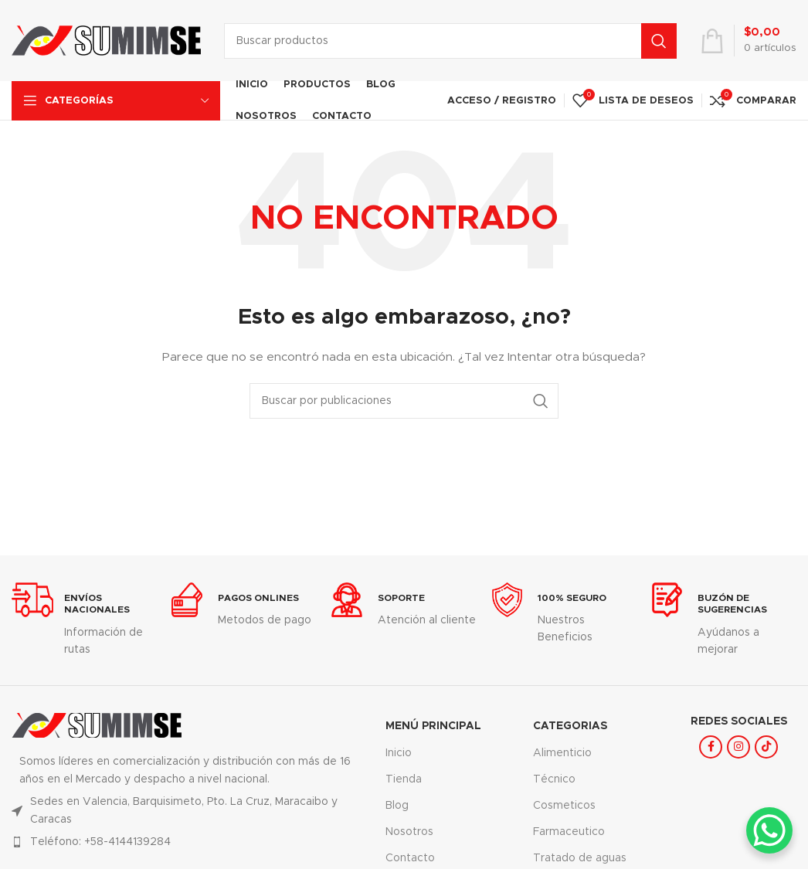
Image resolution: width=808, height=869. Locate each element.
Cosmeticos (564, 805)
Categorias (570, 726)
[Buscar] (450, 41)
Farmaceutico (569, 832)
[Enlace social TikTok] (766, 747)
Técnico (554, 779)
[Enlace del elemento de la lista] (187, 841)
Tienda (403, 779)
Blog (397, 805)
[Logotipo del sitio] (106, 40)
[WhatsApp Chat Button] (769, 830)
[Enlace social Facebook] (710, 747)
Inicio (398, 753)
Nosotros (409, 832)
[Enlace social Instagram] (738, 747)
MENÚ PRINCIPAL (433, 726)
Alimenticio (562, 753)
